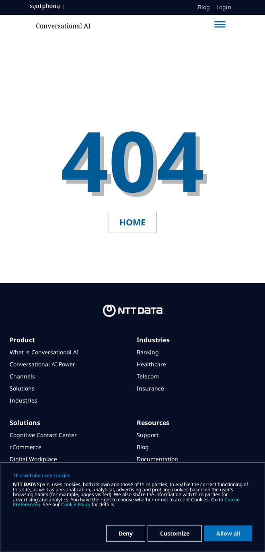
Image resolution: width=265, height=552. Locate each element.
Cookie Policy (75, 504)
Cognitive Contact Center (43, 435)
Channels (22, 376)
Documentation (157, 459)
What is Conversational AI (44, 352)
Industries (23, 400)
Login (223, 7)
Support (147, 435)
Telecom (148, 376)
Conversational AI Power (42, 364)
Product (22, 339)
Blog (204, 7)
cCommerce (25, 447)
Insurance (150, 388)
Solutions (22, 388)
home (132, 222)
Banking (148, 352)
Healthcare (151, 364)
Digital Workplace (33, 459)
